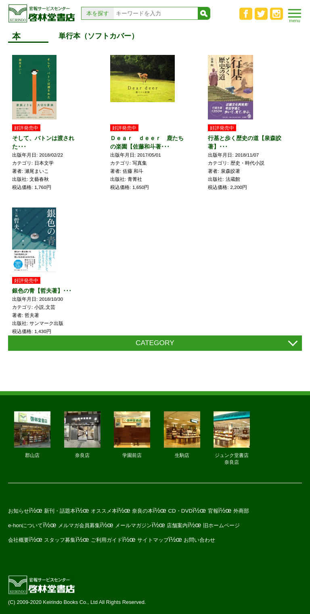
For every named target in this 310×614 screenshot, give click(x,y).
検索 (204, 13)
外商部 (241, 511)
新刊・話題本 (59, 511)
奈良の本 (142, 511)
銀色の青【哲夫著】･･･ (41, 290)
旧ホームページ (221, 525)
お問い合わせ (199, 540)
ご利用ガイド (106, 540)
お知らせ (18, 511)
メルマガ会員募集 (79, 525)
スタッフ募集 (59, 540)
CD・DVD (180, 511)
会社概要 (18, 540)
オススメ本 (104, 511)
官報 (213, 511)
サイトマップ (153, 540)
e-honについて (25, 525)
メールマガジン (133, 525)
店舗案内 (177, 525)
